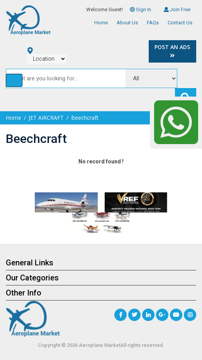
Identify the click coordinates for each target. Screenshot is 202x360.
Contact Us (180, 22)
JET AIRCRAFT (46, 117)
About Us (127, 22)
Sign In (140, 9)
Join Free (177, 9)
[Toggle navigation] (14, 80)
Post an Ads (172, 50)
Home (101, 22)
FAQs (153, 22)
